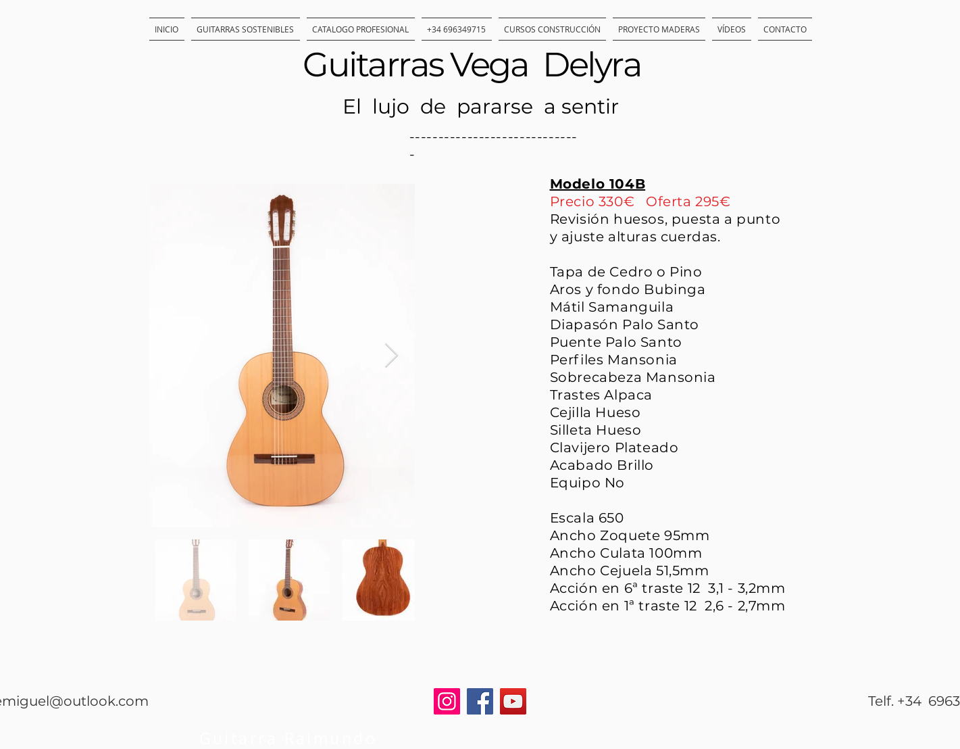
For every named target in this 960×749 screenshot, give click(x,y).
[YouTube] (513, 701)
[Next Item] (391, 356)
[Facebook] (480, 701)
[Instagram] (447, 701)
